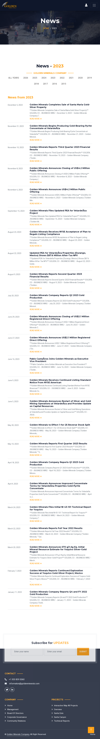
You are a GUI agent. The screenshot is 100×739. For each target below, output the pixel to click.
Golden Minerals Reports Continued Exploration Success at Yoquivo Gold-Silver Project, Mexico (56, 571)
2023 (53, 77)
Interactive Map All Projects (66, 705)
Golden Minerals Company (18, 734)
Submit (83, 651)
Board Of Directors (15, 713)
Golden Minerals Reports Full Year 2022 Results (56, 528)
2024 (44, 77)
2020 (80, 77)
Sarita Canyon (60, 717)
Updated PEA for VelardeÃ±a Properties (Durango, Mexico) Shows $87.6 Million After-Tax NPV (58, 254)
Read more (36, 118)
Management (12, 709)
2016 (54, 83)
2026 (25, 77)
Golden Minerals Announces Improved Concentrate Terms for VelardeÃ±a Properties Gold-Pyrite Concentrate (58, 486)
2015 (63, 83)
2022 (62, 77)
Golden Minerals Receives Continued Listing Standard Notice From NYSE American (60, 381)
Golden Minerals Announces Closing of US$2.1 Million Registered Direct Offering (59, 317)
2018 (36, 83)
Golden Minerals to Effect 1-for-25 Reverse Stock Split (60, 425)
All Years (13, 77)
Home (46, 28)
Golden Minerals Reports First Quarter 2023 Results (58, 443)
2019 (89, 77)
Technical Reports (62, 720)
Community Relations (16, 720)
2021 (71, 77)
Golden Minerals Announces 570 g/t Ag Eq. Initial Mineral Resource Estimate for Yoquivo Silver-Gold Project (58, 549)
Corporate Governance (17, 717)
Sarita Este (58, 713)
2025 (34, 77)
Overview (58, 709)
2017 (45, 83)
